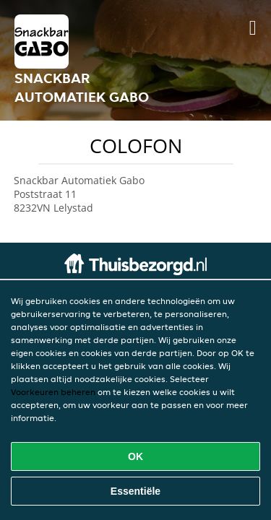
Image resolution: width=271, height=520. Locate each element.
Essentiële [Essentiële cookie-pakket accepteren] (135, 491)
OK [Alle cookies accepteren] (135, 456)
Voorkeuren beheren (53, 391)
